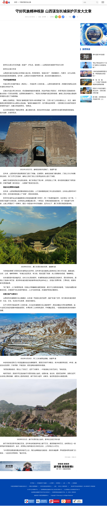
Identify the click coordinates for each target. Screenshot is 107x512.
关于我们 (32, 483)
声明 (69, 483)
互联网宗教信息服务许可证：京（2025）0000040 (64, 492)
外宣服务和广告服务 (42, 483)
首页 (15, 2)
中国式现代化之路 (25, 2)
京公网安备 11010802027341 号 (72, 489)
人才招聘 (51, 483)
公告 (64, 483)
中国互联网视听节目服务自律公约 (19, 486)
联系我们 (58, 483)
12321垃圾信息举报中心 (46, 486)
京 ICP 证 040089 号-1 (32, 489)
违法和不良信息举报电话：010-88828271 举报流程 (83, 486)
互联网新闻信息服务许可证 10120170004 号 (51, 489)
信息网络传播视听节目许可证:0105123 (40, 492)
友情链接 (74, 483)
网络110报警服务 (33, 486)
